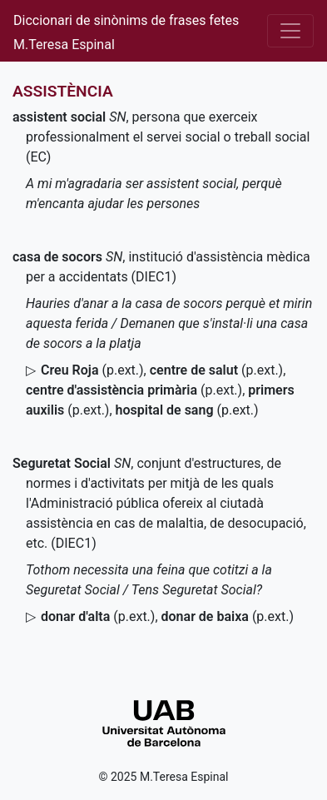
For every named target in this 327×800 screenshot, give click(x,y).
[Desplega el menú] (290, 30)
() (92, 370)
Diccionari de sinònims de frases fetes (126, 20)
